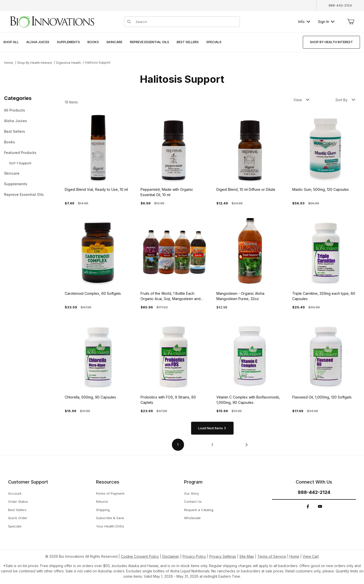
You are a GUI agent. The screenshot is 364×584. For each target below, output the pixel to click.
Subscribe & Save (110, 518)
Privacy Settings (222, 556)
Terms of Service (271, 556)
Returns (102, 501)
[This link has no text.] (52, 21)
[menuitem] (11, 42)
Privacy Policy (194, 556)
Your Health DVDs (110, 526)
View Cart (311, 556)
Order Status (18, 501)
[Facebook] (308, 506)
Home (8, 63)
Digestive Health (68, 63)
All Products (14, 110)
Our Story (191, 493)
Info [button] (304, 21)
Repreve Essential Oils (24, 194)
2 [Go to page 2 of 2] (212, 444)
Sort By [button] (345, 100)
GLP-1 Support (20, 163)
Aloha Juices (15, 121)
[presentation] (38, 42)
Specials (14, 526)
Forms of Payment (110, 493)
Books (9, 142)
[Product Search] (186, 22)
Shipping (103, 510)
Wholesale (192, 518)
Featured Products (20, 152)
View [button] (301, 100)
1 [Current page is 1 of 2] (177, 444)
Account (14, 493)
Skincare (11, 173)
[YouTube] (320, 506)
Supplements (15, 184)
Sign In (326, 21)
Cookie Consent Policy (140, 556)
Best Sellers (14, 131)
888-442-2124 (340, 5)
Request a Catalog (198, 510)
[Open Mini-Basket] (350, 21)
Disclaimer (170, 556)
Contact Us (193, 501)
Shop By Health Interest (34, 63)
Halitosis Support (97, 62)
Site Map (246, 556)
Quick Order (17, 518)
